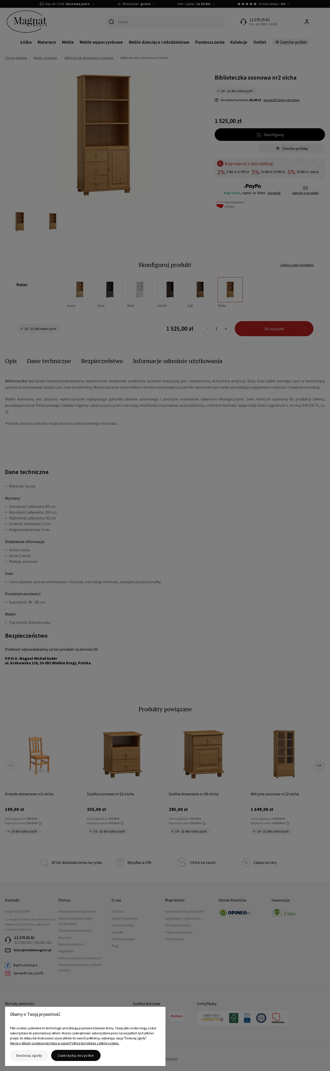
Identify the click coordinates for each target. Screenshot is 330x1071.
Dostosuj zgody (29, 1055)
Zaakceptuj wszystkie (76, 1055)
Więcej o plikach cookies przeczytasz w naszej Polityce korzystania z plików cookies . (65, 1043)
